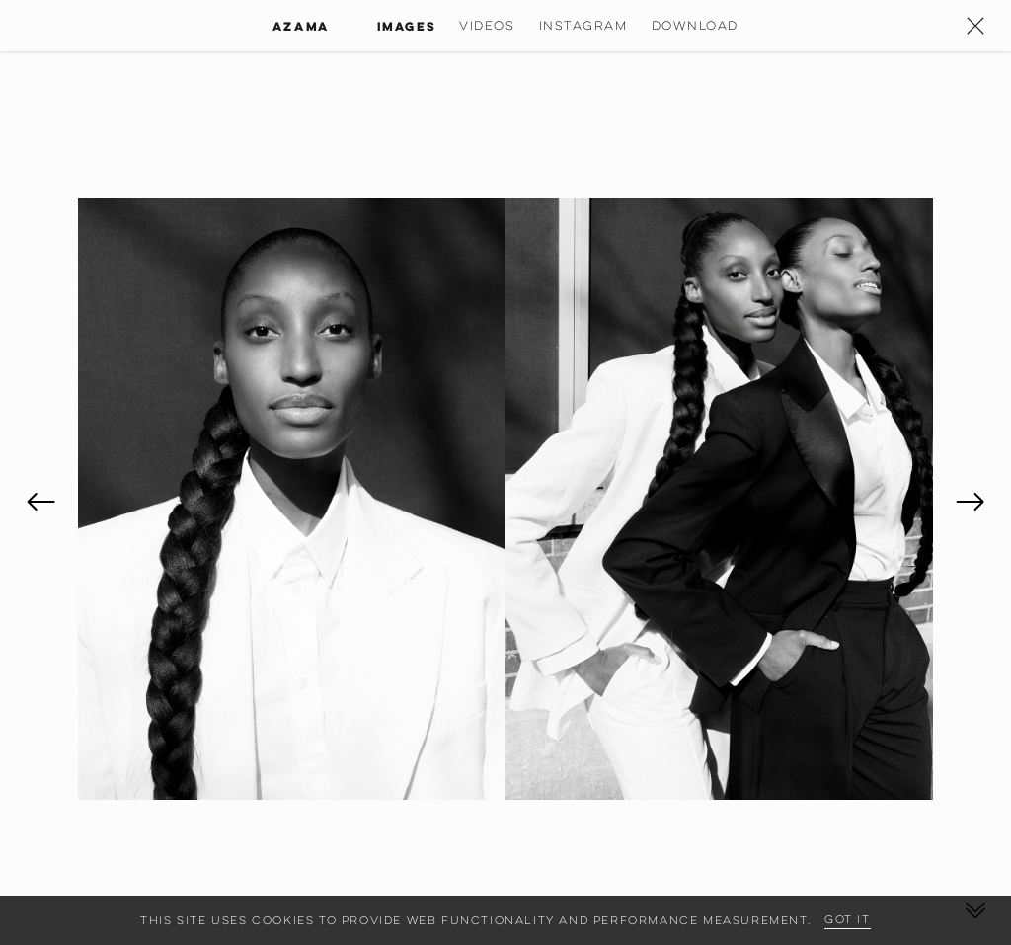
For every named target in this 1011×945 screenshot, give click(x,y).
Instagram (583, 25)
